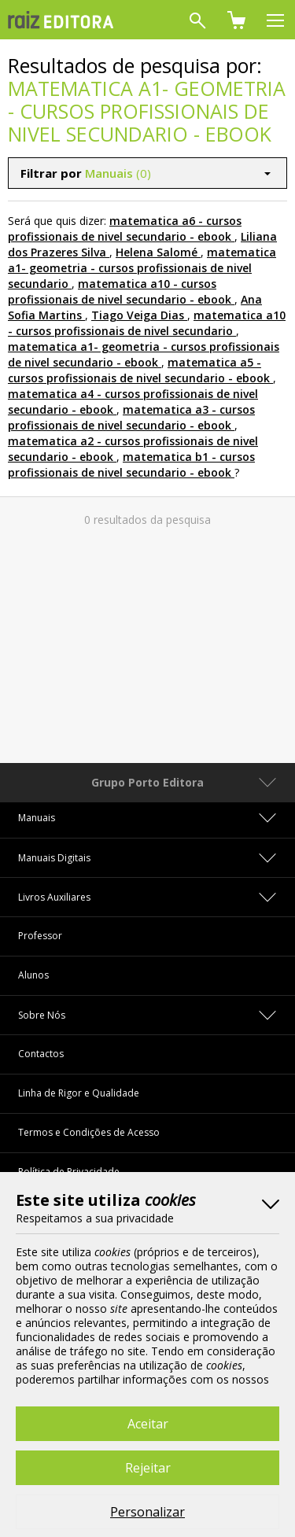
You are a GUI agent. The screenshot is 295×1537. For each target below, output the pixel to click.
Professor (40, 935)
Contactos (41, 1053)
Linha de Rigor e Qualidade (78, 1093)
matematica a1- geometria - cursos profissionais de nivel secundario (142, 268)
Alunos (33, 975)
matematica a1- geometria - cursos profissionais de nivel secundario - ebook (143, 354)
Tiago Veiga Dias (137, 315)
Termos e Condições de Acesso (89, 1132)
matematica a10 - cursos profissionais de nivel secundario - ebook (119, 291)
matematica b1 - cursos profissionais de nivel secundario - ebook (131, 464)
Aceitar (147, 1423)
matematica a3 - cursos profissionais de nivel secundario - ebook (131, 417)
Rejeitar (148, 1467)
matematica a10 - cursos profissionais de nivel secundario (147, 323)
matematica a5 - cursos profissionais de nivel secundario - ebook (139, 370)
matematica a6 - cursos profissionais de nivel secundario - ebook (125, 228)
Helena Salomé (156, 252)
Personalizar (147, 1511)
